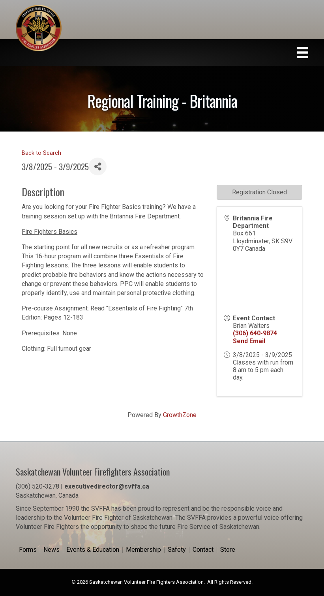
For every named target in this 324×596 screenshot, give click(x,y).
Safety (177, 550)
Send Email (249, 341)
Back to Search (41, 153)
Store (227, 550)
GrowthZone (180, 415)
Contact (203, 550)
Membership (143, 550)
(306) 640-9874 (255, 333)
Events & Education (92, 550)
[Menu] (302, 52)
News (51, 550)
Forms (28, 550)
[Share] (98, 166)
